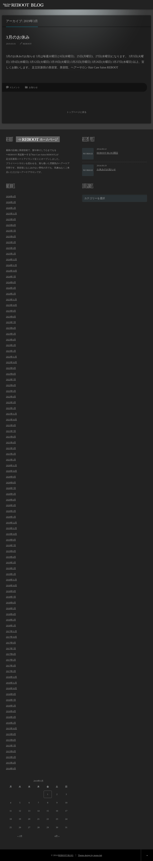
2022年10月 (11, 362)
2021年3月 (11, 448)
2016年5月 (11, 705)
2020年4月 (11, 499)
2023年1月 (11, 350)
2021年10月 (11, 419)
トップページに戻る (76, 111)
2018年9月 (11, 591)
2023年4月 (11, 339)
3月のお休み (18, 37)
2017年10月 (11, 636)
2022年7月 (11, 379)
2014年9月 (11, 768)
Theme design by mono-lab (90, 855)
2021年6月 (11, 436)
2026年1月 (11, 207)
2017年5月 (11, 659)
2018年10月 (11, 585)
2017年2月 (11, 671)
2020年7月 (11, 488)
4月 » (56, 835)
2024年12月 (11, 259)
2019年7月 (11, 545)
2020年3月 (11, 505)
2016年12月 (11, 676)
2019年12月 (11, 522)
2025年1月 (11, 253)
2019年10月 (11, 533)
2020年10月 (11, 470)
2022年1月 (11, 408)
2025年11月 (11, 213)
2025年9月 (11, 219)
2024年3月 (11, 287)
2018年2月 (11, 619)
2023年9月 (11, 310)
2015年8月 (11, 739)
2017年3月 (11, 665)
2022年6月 (11, 385)
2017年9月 (11, 642)
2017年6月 (11, 653)
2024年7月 (11, 276)
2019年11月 (11, 528)
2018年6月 (11, 602)
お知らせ (33, 87)
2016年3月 (11, 716)
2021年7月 (11, 430)
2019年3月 (11, 562)
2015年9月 (11, 734)
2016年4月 (11, 711)
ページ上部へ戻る (147, 855)
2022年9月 (11, 367)
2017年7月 (11, 648)
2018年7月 (11, 596)
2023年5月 (11, 333)
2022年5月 (11, 390)
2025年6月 (11, 236)
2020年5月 (11, 493)
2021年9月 (11, 425)
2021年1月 (11, 459)
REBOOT (27, 43)
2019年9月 (11, 539)
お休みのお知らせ (106, 169)
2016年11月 (11, 682)
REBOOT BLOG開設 (107, 152)
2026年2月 (11, 202)
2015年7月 (11, 745)
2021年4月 (11, 442)
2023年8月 (11, 316)
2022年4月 (11, 396)
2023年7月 (11, 322)
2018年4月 (11, 613)
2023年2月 (11, 345)
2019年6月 (11, 551)
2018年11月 (11, 579)
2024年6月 (11, 282)
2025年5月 (11, 242)
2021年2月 (11, 453)
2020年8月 (11, 482)
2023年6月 (11, 327)
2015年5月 (11, 757)
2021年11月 (11, 413)
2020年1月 (11, 516)
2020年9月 (11, 476)
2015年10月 (11, 728)
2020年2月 (11, 510)
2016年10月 (11, 688)
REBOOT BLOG (66, 855)
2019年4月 (11, 556)
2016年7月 (11, 699)
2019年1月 (11, 573)
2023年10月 (11, 304)
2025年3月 (11, 247)
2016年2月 (11, 722)
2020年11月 (11, 465)
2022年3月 (11, 402)
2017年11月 (11, 631)
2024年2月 (11, 293)
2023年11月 (11, 299)
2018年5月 (11, 608)
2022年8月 (11, 373)
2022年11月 (11, 356)
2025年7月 (11, 230)
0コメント (15, 87)
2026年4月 (11, 196)
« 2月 (19, 835)
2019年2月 (11, 568)
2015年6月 (11, 751)
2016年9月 (11, 694)
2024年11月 (11, 265)
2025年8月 (11, 225)
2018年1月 (11, 625)
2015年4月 (11, 762)
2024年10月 (11, 270)
